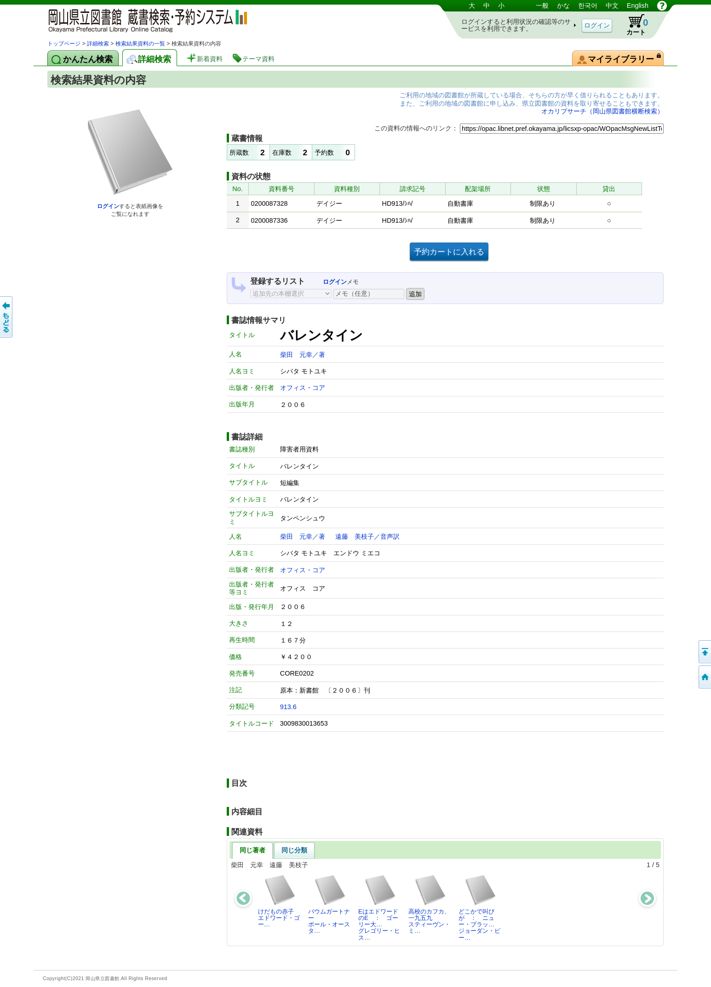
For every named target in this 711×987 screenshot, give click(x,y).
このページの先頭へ (704, 651)
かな (563, 5)
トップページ (63, 43)
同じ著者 (252, 850)
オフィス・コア (302, 387)
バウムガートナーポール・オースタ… (329, 904)
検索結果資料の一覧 (140, 43)
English (637, 5)
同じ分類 (294, 850)
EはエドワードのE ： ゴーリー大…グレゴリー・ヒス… (379, 907)
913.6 (288, 707)
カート (633, 25)
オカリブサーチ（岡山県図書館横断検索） (602, 111)
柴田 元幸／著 (302, 354)
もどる (7, 317)
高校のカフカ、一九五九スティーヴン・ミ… (429, 904)
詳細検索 (98, 43)
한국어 (587, 5)
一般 (542, 5)
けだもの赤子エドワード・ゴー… (279, 901)
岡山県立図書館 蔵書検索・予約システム (144, 19)
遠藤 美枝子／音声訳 (367, 536)
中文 (612, 5)
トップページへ (704, 677)
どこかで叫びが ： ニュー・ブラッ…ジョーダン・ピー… (479, 907)
